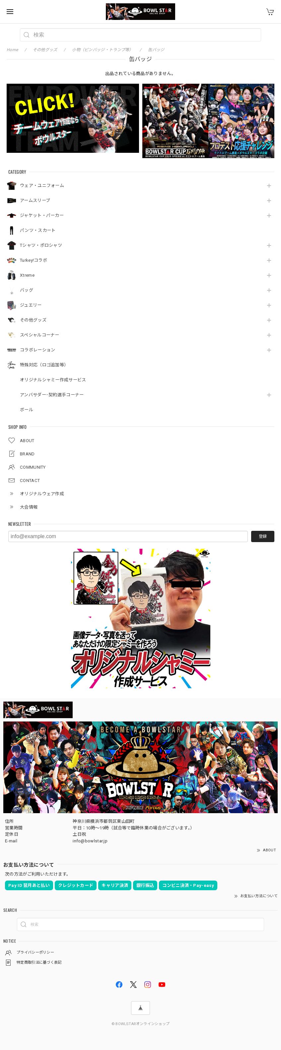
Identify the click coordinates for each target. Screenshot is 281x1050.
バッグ (26, 290)
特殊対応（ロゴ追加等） (44, 364)
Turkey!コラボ (33, 260)
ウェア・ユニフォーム (42, 185)
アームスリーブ (35, 200)
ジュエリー (31, 305)
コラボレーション (37, 349)
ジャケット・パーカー (42, 215)
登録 (263, 536)
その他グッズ (33, 320)
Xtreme (27, 275)
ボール (26, 409)
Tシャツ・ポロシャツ (41, 245)
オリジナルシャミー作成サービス (53, 379)
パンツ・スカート (37, 230)
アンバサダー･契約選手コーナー (52, 394)
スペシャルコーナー (39, 335)
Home (12, 50)
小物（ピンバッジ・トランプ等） (102, 50)
